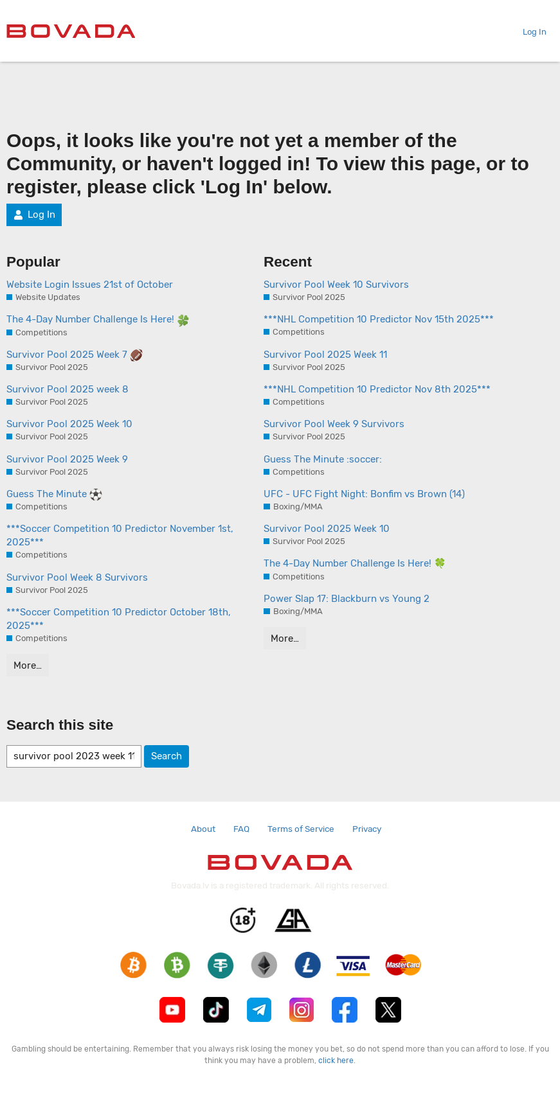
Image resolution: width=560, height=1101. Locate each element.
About (203, 829)
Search (166, 756)
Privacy (366, 829)
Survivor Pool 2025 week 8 (67, 389)
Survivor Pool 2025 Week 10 (69, 424)
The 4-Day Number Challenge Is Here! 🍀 (355, 563)
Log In (529, 32)
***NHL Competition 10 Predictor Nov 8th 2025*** (377, 389)
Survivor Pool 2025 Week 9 (67, 459)
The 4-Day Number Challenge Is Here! (98, 319)
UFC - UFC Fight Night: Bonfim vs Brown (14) (364, 494)
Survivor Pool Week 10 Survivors (336, 284)
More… (28, 665)
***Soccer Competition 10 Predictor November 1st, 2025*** (119, 535)
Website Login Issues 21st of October (89, 284)
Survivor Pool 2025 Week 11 (325, 354)
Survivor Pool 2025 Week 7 (74, 355)
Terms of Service (300, 829)
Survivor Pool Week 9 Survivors (334, 424)
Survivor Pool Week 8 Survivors (77, 577)
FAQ (241, 829)
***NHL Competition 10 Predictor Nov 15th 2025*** (379, 319)
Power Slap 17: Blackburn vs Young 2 (346, 598)
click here (336, 1060)
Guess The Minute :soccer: (323, 459)
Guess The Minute (54, 494)
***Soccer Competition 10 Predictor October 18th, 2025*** (118, 618)
